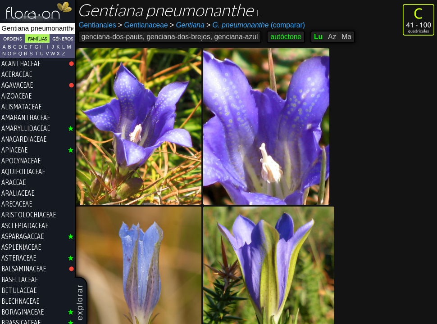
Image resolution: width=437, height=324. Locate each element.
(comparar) (256, 25)
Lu (318, 36)
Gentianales (98, 25)
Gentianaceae (143, 25)
